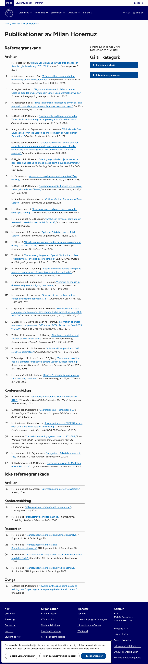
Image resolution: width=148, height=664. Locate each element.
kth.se (9, 2)
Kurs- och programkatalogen (92, 619)
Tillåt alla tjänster (93, 655)
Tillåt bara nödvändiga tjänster (59, 655)
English (139, 12)
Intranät (39, 2)
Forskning (10, 619)
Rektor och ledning (51, 631)
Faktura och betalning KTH (127, 646)
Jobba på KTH (121, 634)
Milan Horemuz (31, 23)
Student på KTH (13, 636)
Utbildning (10, 613)
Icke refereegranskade (108, 75)
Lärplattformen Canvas (89, 625)
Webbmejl (82, 631)
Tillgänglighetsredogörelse (127, 657)
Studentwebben (24, 2)
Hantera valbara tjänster (22, 655)
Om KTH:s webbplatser (126, 651)
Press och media (122, 640)
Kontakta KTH (121, 628)
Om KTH (9, 631)
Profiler (16, 23)
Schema (81, 613)
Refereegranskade (105, 65)
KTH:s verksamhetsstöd (53, 636)
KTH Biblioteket (49, 613)
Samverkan (10, 625)
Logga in (138, 2)
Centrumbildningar (50, 625)
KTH (7, 23)
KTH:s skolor (47, 619)
